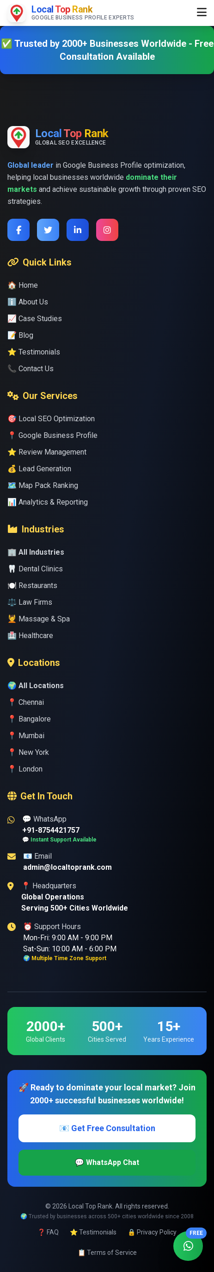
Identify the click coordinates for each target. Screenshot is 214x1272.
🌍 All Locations (35, 685)
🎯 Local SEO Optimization (51, 418)
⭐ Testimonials (33, 352)
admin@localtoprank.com (67, 867)
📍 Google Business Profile (52, 435)
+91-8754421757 (50, 830)
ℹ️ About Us (27, 301)
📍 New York (28, 752)
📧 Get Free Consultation (107, 1128)
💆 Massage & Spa (38, 618)
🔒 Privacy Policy (152, 1232)
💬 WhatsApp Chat (107, 1162)
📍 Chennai (25, 702)
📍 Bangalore (29, 719)
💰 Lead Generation (39, 468)
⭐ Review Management (46, 452)
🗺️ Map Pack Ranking (42, 485)
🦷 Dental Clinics (35, 568)
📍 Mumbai (25, 735)
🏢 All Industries (35, 552)
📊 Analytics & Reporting (47, 502)
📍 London (25, 769)
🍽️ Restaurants (32, 585)
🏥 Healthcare (30, 635)
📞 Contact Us (30, 368)
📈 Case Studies (34, 318)
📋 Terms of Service (107, 1252)
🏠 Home (22, 285)
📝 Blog (20, 335)
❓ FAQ (48, 1232)
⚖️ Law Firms (29, 602)
